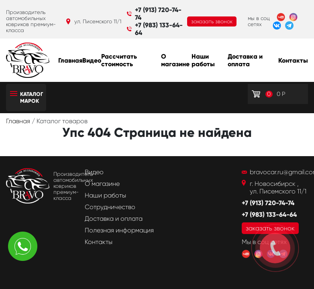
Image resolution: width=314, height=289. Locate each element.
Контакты (293, 60)
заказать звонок (211, 21)
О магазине (175, 60)
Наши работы (203, 60)
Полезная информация (119, 230)
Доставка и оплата (245, 60)
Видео (91, 60)
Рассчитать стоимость (119, 60)
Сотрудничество (110, 207)
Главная (70, 60)
